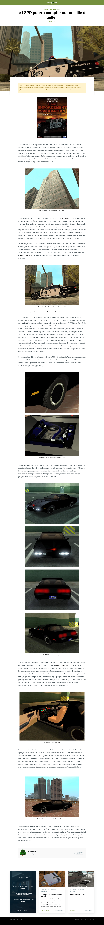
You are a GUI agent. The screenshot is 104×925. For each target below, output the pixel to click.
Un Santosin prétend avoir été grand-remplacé (23, 887)
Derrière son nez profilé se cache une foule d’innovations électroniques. (43, 312)
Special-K (52, 22)
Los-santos (22, 877)
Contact (86, 919)
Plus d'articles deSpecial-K (79, 853)
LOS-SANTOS (56, 9)
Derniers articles (79, 919)
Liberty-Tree (12, 919)
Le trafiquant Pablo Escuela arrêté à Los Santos (22, 900)
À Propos (92, 919)
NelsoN (72, 910)
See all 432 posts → (22, 910)
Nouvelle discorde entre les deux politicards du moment (23, 893)
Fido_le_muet (45, 910)
